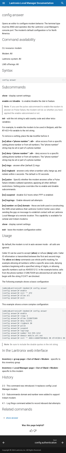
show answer (12, 418)
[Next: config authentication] (48, 442)
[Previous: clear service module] (4, 442)
